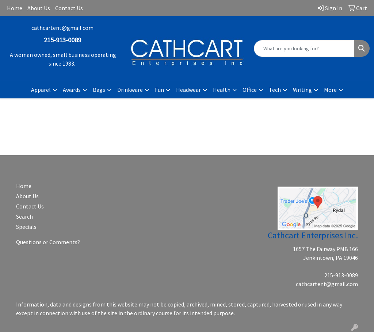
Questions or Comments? (48, 242)
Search (24, 216)
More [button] (330, 89)
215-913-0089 (341, 275)
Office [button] (250, 89)
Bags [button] (99, 89)
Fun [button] (159, 89)
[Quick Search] (304, 48)
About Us (38, 8)
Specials (26, 226)
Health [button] (221, 89)
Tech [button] (275, 89)
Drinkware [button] (130, 89)
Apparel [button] (41, 89)
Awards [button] (72, 89)
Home (14, 8)
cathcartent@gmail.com (62, 27)
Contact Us (69, 8)
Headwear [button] (188, 89)
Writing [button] (302, 89)
